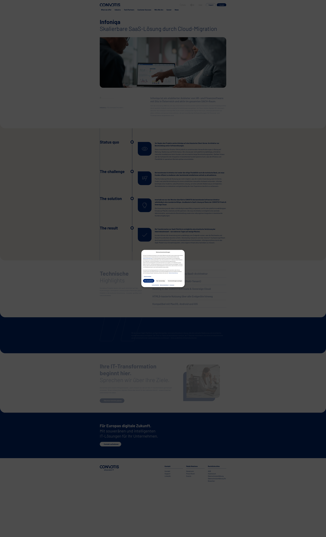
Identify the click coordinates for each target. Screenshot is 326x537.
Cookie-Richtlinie (155, 284)
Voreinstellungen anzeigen (175, 280)
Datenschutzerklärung (147, 258)
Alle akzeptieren (148, 280)
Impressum (172, 284)
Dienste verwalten (147, 276)
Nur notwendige (160, 280)
